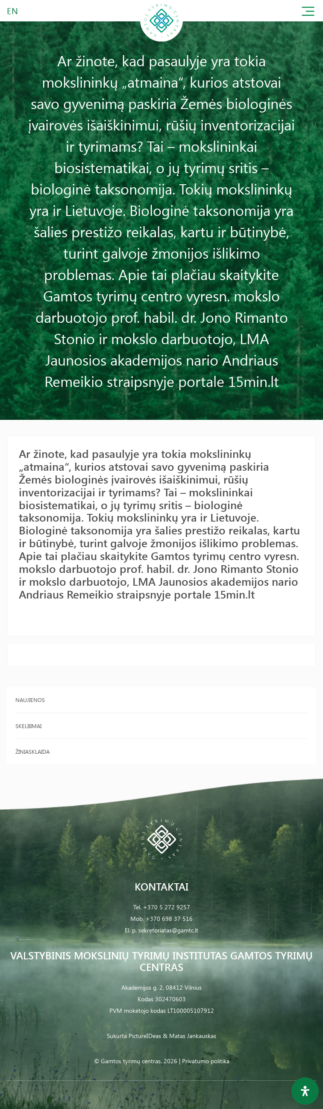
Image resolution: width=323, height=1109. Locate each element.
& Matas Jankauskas (189, 1036)
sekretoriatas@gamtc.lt (168, 930)
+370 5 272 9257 (166, 907)
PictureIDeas (145, 1036)
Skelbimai (28, 725)
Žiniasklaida (32, 751)
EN (13, 10)
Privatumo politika (205, 1061)
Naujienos (30, 699)
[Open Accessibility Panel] (305, 1091)
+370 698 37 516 (169, 918)
